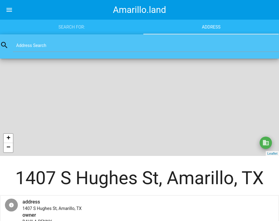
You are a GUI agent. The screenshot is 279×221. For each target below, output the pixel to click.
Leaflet (272, 153)
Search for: (71, 27)
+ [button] (8, 138)
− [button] (8, 147)
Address (211, 27)
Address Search (31, 45)
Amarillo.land (139, 10)
